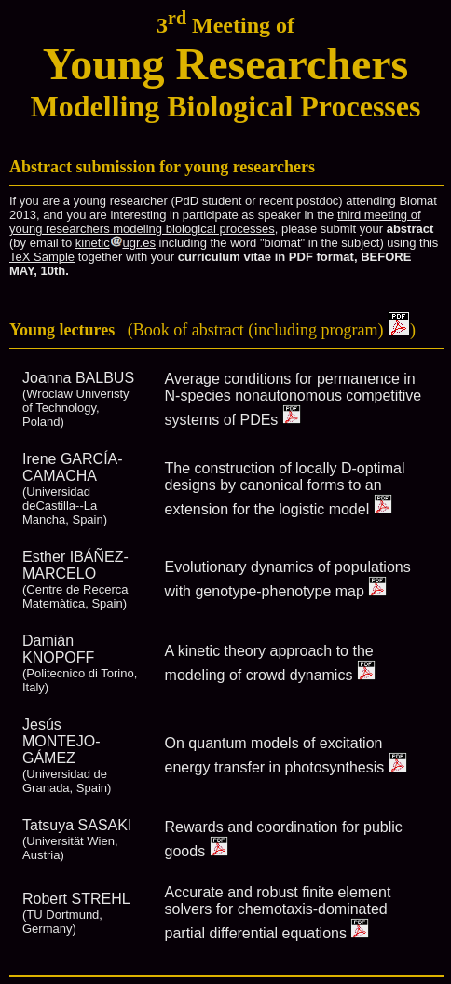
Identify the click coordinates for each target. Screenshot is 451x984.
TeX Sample (42, 257)
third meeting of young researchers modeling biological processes (215, 222)
